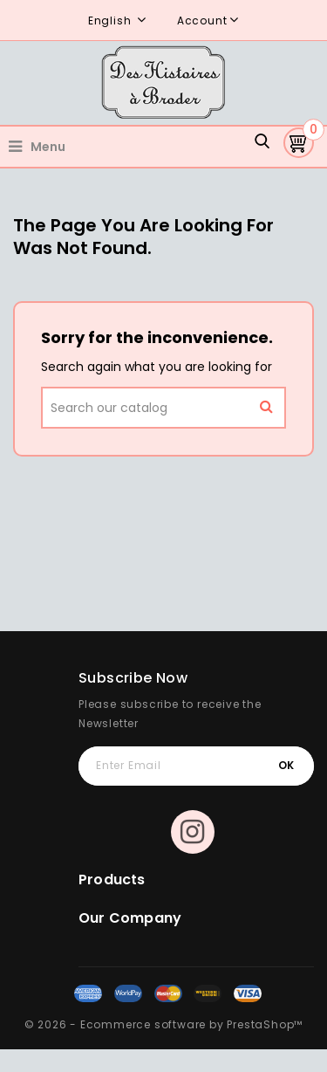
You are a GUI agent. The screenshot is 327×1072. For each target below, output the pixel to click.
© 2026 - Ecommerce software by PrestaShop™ (163, 1024)
